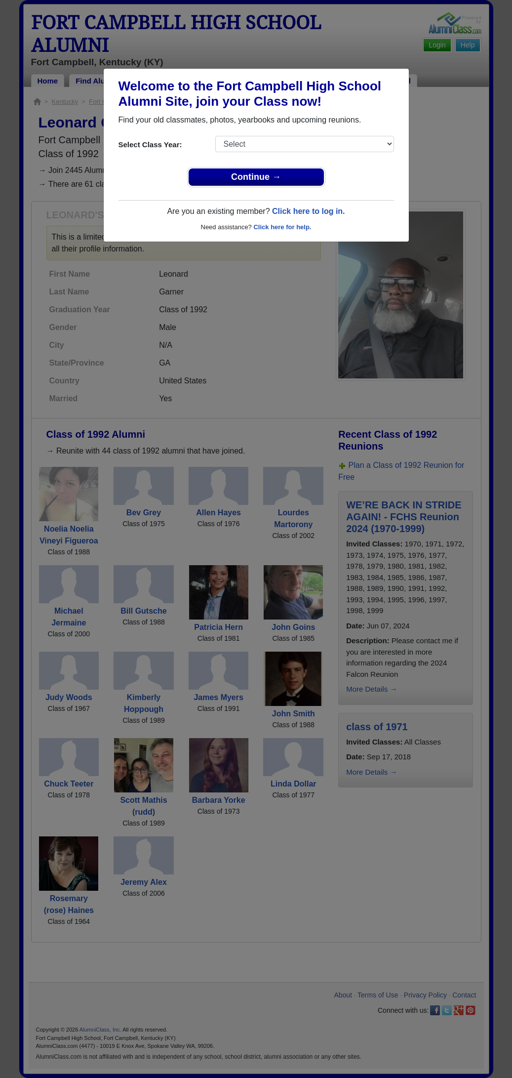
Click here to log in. (308, 211)
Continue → (256, 177)
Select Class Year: (150, 144)
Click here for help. (282, 227)
